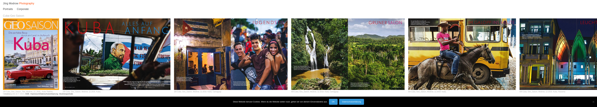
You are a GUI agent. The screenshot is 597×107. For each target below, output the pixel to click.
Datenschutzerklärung (351, 102)
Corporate (23, 9)
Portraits (8, 9)
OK (333, 102)
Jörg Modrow (10, 3)
